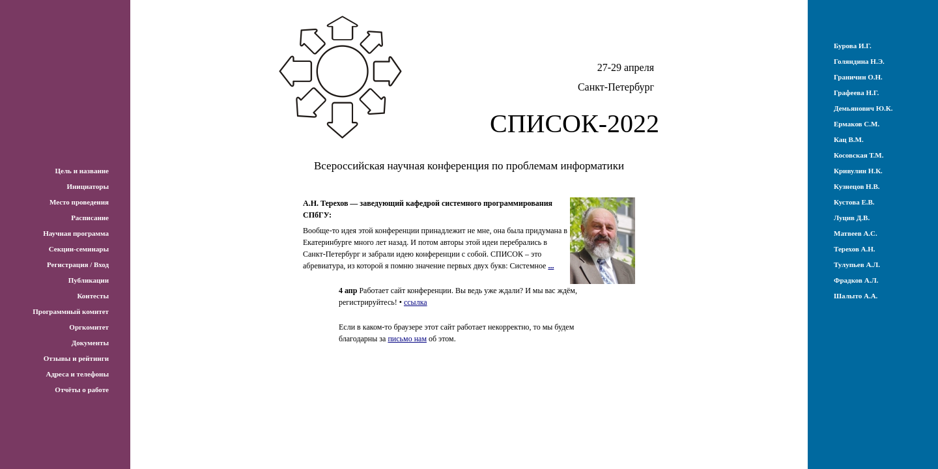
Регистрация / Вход (78, 264)
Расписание (90, 217)
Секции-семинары (79, 249)
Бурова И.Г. (853, 46)
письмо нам (407, 338)
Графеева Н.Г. (856, 92)
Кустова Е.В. (854, 202)
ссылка (415, 302)
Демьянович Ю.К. (863, 108)
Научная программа (76, 233)
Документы (90, 343)
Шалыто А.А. (855, 296)
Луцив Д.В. (852, 217)
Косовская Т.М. (858, 155)
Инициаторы (87, 186)
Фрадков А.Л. (856, 280)
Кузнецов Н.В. (857, 186)
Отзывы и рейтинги (76, 358)
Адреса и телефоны (77, 374)
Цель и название (82, 171)
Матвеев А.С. (855, 233)
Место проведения (79, 202)
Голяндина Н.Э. (859, 61)
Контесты (93, 296)
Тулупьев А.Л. (857, 264)
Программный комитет (71, 311)
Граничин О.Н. (858, 77)
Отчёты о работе (82, 389)
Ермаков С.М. (856, 124)
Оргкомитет (89, 327)
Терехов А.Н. (854, 249)
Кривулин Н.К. (858, 171)
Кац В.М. (849, 139)
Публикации (88, 280)
